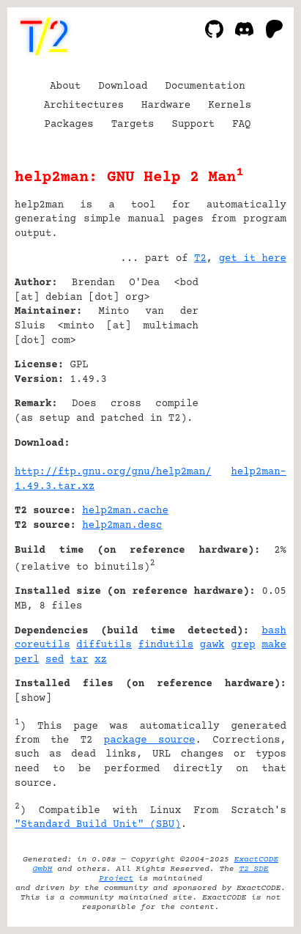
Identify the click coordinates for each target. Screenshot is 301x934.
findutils (166, 645)
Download (122, 86)
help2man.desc (122, 526)
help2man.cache (125, 511)
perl (27, 660)
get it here (252, 259)
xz (100, 660)
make (273, 645)
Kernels (229, 105)
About (65, 86)
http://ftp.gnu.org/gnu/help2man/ (113, 472)
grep (243, 645)
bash (273, 631)
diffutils (104, 645)
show (33, 699)
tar (79, 660)
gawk (212, 645)
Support (193, 124)
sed (54, 660)
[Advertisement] (242, 372)
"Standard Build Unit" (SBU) (98, 825)
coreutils (42, 645)
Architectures (84, 105)
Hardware (165, 105)
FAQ (241, 124)
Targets (133, 124)
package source (150, 740)
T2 (200, 259)
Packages (69, 124)
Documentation (205, 86)
